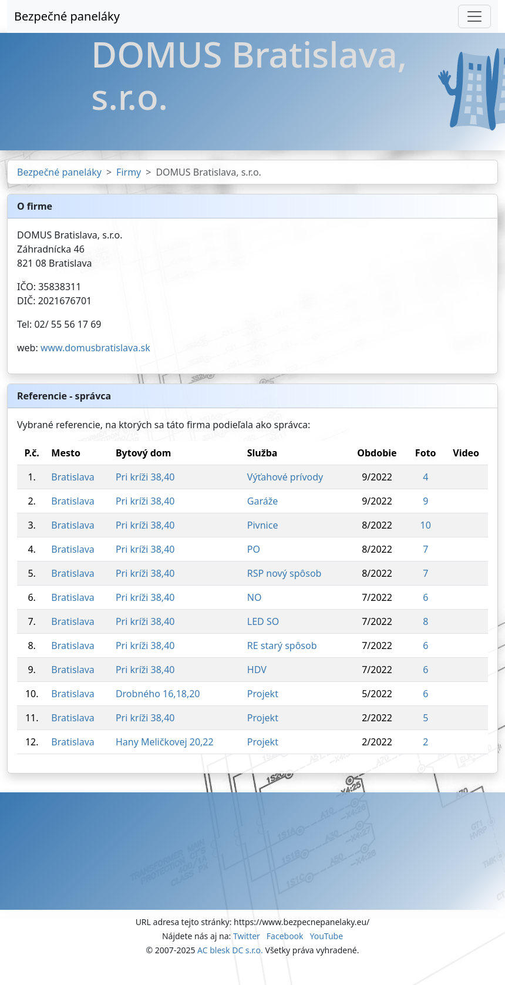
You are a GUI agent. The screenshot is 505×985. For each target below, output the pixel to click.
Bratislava (72, 476)
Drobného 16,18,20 (158, 693)
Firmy (128, 172)
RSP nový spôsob (284, 573)
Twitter (246, 936)
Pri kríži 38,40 (145, 476)
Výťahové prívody (285, 476)
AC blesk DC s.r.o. (230, 950)
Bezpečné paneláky (67, 16)
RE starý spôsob (282, 645)
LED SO (263, 621)
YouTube (326, 936)
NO (254, 597)
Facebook (285, 936)
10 (425, 525)
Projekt (262, 693)
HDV (257, 669)
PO (253, 549)
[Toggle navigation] (474, 16)
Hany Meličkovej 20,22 (165, 741)
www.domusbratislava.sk (95, 347)
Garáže (262, 501)
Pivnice (262, 525)
